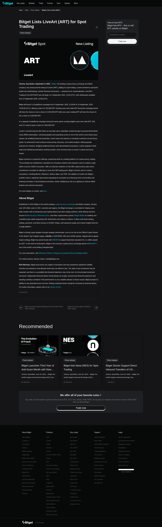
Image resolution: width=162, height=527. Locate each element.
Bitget (21, 10)
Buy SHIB (73, 458)
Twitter (49, 253)
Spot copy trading (51, 465)
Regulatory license (124, 451)
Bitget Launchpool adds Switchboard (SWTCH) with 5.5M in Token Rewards (41, 308)
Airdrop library (50, 504)
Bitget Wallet (79, 215)
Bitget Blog (25, 455)
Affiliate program (99, 458)
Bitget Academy (27, 451)
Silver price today (51, 514)
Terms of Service (123, 462)
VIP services (98, 455)
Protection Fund (27, 469)
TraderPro (49, 483)
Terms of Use (55, 287)
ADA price (73, 493)
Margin (48, 458)
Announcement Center (29, 462)
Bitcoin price (31, 215)
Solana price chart (76, 472)
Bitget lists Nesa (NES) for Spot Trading (81, 367)
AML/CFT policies (124, 455)
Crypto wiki (73, 483)
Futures (48, 441)
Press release (35, 10)
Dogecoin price (75, 504)
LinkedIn (65, 253)
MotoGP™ (93, 244)
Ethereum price (43, 215)
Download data (99, 469)
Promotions (98, 472)
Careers (24, 448)
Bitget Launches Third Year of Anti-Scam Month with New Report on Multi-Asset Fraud (37, 367)
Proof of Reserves (28, 465)
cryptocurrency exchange (65, 204)
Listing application (100, 451)
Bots (47, 476)
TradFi (48, 444)
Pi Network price (75, 490)
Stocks (48, 451)
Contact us (25, 441)
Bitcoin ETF (74, 479)
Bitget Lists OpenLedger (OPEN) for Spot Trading (83, 308)
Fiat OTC (49, 490)
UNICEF (55, 240)
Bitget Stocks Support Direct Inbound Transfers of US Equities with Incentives (121, 367)
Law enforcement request (126, 441)
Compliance (122, 448)
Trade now (122, 41)
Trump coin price (75, 500)
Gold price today (51, 511)
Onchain (49, 448)
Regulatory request (124, 444)
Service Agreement (124, 437)
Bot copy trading (51, 472)
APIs (47, 479)
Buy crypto (73, 437)
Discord (73, 253)
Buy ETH (73, 444)
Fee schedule (98, 479)
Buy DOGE (73, 448)
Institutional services (100, 462)
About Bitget (26, 437)
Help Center (98, 441)
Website (42, 253)
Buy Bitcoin (73, 441)
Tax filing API (98, 483)
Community (25, 444)
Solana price (74, 497)
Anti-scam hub (98, 448)
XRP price (73, 486)
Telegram (57, 253)
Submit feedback (99, 437)
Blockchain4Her (27, 490)
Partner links (26, 476)
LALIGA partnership (28, 479)
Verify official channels (101, 444)
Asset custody (98, 465)
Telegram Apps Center (53, 497)
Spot (47, 437)
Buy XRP (73, 451)
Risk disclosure (123, 465)
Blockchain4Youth (28, 486)
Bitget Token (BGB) (28, 458)
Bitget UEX (25, 472)
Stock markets (50, 507)
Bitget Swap (50, 493)
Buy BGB (73, 455)
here (45, 191)
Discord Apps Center (52, 500)
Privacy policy (122, 458)
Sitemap (24, 493)
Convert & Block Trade (53, 455)
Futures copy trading (52, 469)
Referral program (99, 476)
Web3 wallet (50, 486)
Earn (47, 462)
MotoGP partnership (28, 483)
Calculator (73, 476)
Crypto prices (74, 462)
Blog (26, 10)
